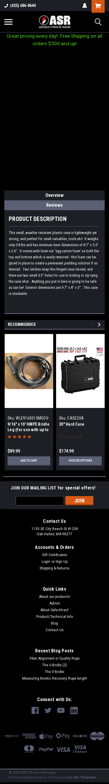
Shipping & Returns (54, 568)
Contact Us (55, 630)
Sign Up (61, 562)
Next (100, 324)
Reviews (54, 205)
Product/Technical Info (54, 617)
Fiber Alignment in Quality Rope (55, 658)
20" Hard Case (71, 424)
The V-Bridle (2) (54, 665)
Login (46, 562)
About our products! (54, 597)
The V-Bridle (54, 672)
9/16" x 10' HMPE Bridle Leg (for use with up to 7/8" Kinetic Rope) (28, 430)
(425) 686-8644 (20, 5)
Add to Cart (29, 460)
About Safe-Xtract (54, 610)
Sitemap (48, 772)
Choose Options (80, 460)
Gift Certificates (54, 555)
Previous (92, 324)
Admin (54, 603)
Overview (54, 195)
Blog (54, 623)
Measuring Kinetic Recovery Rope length (54, 678)
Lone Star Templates (80, 777)
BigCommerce (35, 777)
